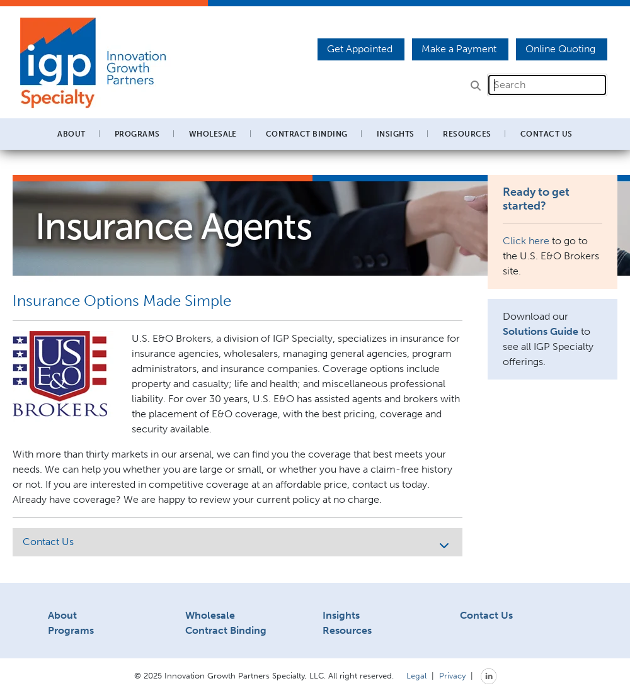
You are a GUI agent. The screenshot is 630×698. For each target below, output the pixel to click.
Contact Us (546, 134)
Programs (71, 630)
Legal (416, 675)
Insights (396, 134)
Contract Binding (307, 134)
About (62, 615)
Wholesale (210, 615)
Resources (347, 630)
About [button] (71, 134)
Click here (526, 241)
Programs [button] (137, 134)
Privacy (452, 675)
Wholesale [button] (213, 134)
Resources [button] (467, 134)
